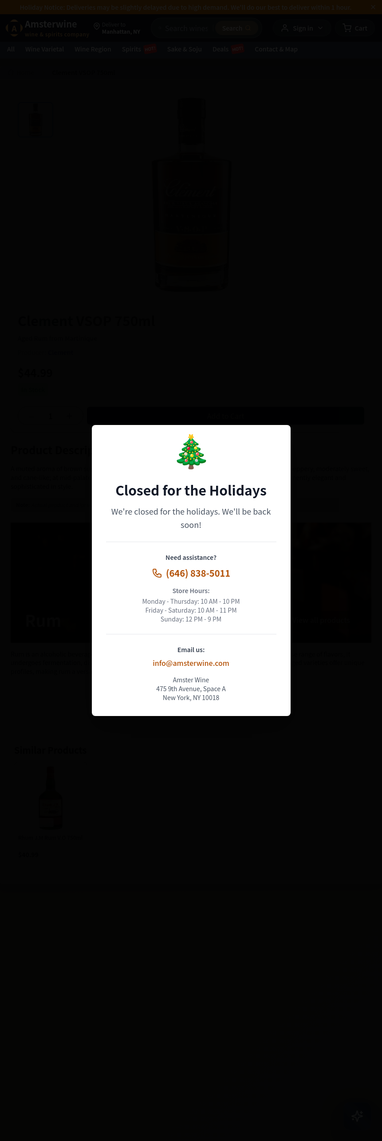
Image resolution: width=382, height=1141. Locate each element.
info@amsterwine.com (191, 662)
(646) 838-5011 (191, 573)
